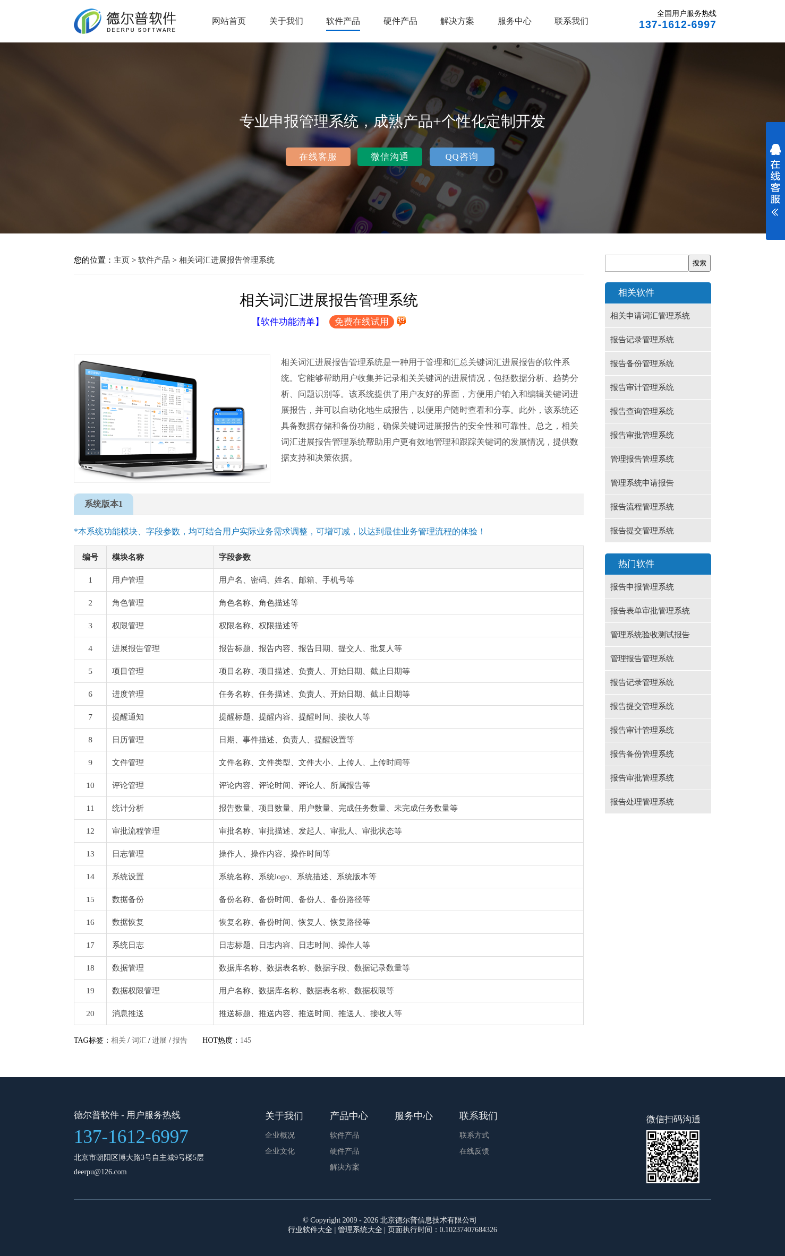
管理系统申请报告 (642, 483)
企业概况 (280, 1135)
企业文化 (280, 1151)
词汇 (139, 1040)
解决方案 (457, 20)
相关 (118, 1040)
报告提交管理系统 (642, 530)
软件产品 (343, 20)
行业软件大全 (310, 1230)
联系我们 (571, 20)
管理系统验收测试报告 (650, 634)
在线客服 (318, 157)
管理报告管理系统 (642, 459)
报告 (180, 1040)
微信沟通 (390, 157)
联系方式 (474, 1135)
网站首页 (229, 20)
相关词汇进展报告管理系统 (227, 259)
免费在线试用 (362, 322)
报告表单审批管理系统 (650, 611)
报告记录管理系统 (642, 339)
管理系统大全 (360, 1230)
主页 (122, 259)
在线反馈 (474, 1151)
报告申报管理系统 (642, 587)
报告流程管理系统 (642, 507)
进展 (159, 1040)
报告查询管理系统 (642, 411)
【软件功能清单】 (288, 322)
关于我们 (286, 20)
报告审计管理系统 (642, 387)
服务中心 (515, 20)
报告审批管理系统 (642, 435)
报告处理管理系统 (642, 802)
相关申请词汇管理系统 (650, 315)
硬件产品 (400, 20)
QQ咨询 (461, 157)
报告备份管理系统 (642, 363)
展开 (775, 187)
